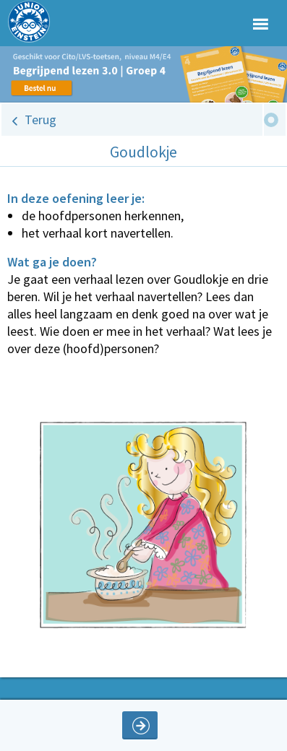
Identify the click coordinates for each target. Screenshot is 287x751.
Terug (40, 119)
